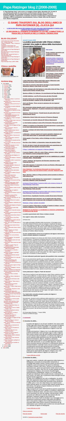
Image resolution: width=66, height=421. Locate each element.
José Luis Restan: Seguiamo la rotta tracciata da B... (12, 289)
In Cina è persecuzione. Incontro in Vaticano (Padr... (11, 138)
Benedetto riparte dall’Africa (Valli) (11, 301)
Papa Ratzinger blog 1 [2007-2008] (9, 61)
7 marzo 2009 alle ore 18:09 (33, 408)
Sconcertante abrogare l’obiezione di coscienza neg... (12, 165)
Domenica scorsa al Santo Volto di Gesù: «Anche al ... (11, 131)
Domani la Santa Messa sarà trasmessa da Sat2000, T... (10, 260)
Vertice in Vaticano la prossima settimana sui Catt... (10, 284)
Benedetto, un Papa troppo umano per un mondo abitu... (12, 121)
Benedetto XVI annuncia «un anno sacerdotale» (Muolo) (11, 146)
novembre (6, 86)
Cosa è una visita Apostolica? (10, 108)
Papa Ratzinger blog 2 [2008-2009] (29, 7)
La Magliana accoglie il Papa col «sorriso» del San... (11, 245)
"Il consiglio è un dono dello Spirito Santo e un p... (11, 171)
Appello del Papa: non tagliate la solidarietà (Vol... (11, 190)
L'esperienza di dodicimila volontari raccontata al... (11, 255)
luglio (5, 91)
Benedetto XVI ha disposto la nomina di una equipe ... (12, 113)
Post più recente (27, 413)
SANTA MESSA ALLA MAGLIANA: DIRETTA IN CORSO (11, 248)
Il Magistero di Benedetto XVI (8, 45)
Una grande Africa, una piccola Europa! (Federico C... (10, 123)
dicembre (6, 85)
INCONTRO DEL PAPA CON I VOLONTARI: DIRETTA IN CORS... (12, 292)
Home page (44, 413)
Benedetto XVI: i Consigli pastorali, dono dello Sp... (11, 168)
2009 (4, 83)
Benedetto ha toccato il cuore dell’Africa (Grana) (10, 163)
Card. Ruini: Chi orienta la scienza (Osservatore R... (11, 310)
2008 (4, 347)
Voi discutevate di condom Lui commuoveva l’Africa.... (10, 148)
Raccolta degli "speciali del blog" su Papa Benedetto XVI (10, 55)
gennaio (6, 346)
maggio (6, 94)
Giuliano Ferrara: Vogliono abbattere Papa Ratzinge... (12, 335)
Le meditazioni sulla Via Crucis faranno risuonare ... (10, 330)
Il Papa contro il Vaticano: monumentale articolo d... (10, 150)
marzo (5, 97)
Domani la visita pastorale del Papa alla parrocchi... (11, 272)
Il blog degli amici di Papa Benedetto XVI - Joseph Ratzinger (10, 41)
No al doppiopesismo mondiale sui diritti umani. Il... (11, 343)
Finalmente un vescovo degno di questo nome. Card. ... (11, 333)
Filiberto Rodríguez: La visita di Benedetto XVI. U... (10, 313)
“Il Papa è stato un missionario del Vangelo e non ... (11, 325)
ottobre (6, 87)
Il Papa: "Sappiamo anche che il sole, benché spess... (12, 240)
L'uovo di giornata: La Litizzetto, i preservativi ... (11, 250)
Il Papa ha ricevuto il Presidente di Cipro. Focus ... (11, 328)
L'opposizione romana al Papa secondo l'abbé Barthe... (10, 195)
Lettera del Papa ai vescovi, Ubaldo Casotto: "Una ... (11, 308)
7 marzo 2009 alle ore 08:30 (33, 355)
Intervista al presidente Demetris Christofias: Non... (11, 303)
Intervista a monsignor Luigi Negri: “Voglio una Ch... (11, 253)
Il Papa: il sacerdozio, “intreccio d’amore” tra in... (10, 128)
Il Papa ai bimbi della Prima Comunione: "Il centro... (10, 175)
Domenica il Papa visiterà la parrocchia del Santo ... (10, 315)
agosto (6, 90)
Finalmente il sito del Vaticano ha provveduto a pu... (11, 178)
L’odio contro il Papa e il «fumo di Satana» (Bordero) (11, 320)
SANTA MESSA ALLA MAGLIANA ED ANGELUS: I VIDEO (12, 220)
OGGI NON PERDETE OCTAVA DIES (12, 269)
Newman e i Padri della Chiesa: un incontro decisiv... (11, 305)
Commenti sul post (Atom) (35, 417)
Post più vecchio (60, 413)
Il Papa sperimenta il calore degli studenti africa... (11, 208)
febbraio (6, 345)
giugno (6, 93)
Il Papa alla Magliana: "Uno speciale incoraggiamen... (12, 238)
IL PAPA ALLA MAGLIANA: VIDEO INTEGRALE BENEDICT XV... (11, 183)
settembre (6, 89)
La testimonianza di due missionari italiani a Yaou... (11, 338)
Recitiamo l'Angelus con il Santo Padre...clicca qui (11, 230)
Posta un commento (27, 411)
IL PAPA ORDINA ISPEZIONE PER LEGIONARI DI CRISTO (11, 116)
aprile (5, 96)
